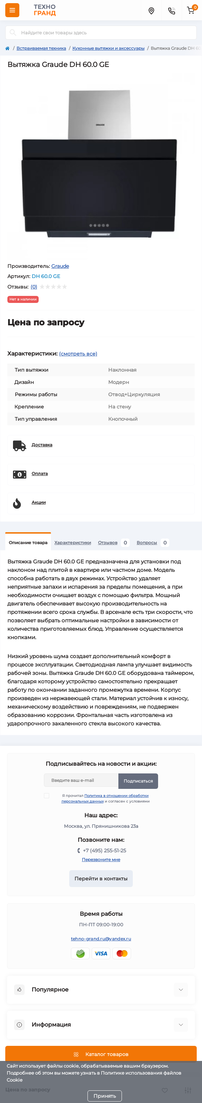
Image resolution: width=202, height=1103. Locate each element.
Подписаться (138, 781)
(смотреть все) (78, 354)
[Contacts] (171, 10)
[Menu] (12, 10)
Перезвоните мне (101, 859)
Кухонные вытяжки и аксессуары (108, 48)
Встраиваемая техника (41, 48)
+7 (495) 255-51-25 (104, 850)
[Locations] (151, 10)
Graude (60, 266)
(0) (34, 286)
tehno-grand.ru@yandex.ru (101, 938)
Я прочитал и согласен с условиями (101, 798)
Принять (104, 1096)
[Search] (13, 33)
